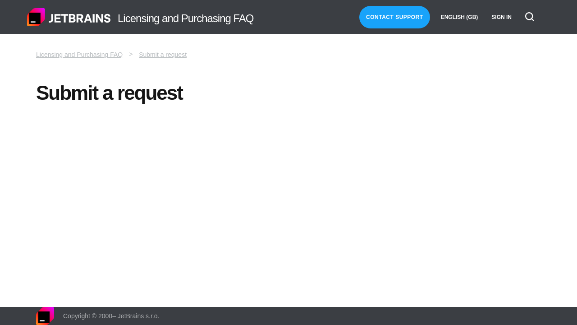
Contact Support (394, 17)
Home (69, 17)
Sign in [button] (501, 17)
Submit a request (163, 54)
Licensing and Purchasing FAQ (79, 54)
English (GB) (459, 17)
